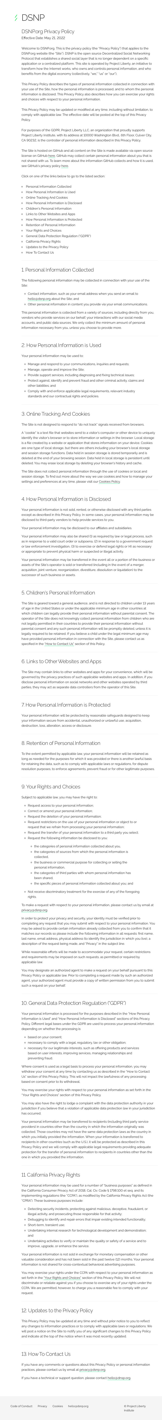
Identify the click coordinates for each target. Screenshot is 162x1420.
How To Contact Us (40, 252)
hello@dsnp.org (39, 299)
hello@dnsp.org (119, 1378)
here (51, 156)
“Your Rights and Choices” (62, 1278)
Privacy (42, 1406)
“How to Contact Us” (59, 644)
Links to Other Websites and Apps (50, 214)
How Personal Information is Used (50, 192)
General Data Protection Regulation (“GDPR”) (58, 236)
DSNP (33, 17)
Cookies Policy (109, 481)
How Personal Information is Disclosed (54, 203)
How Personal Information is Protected (54, 219)
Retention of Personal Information (50, 225)
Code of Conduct (21, 1406)
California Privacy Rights (43, 241)
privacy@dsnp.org (34, 910)
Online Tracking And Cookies (47, 197)
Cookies (58, 1406)
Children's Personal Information (49, 208)
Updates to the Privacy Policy (47, 247)
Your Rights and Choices (43, 230)
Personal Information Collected (48, 186)
